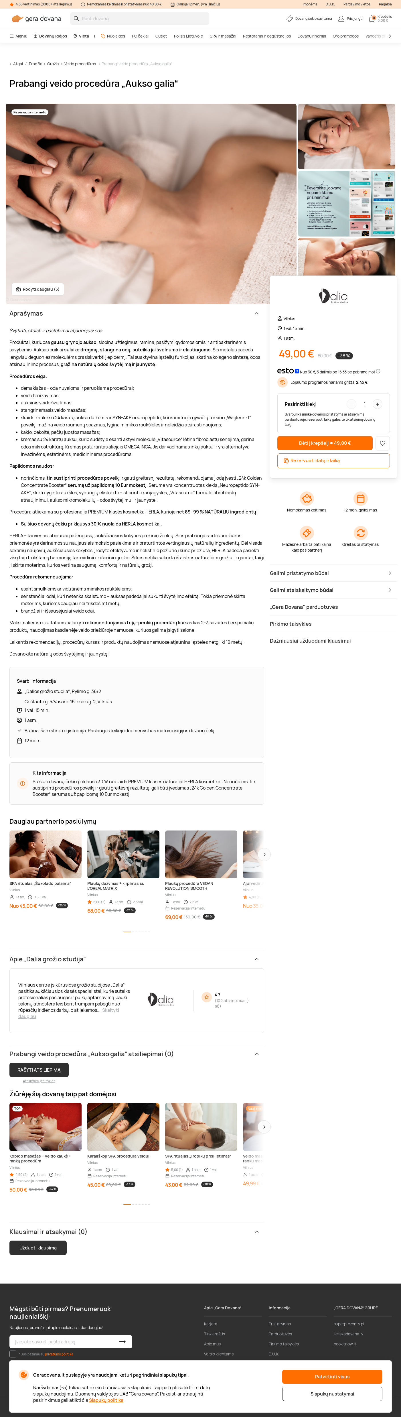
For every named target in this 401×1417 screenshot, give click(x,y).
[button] (264, 854)
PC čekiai (140, 36)
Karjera (210, 1324)
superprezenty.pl (349, 1324)
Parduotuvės (280, 1334)
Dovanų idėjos (50, 36)
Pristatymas (280, 1324)
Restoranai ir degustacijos (267, 36)
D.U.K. (330, 4)
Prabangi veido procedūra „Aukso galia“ (137, 63)
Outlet (161, 36)
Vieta (81, 36)
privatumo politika (59, 1354)
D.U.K (273, 1354)
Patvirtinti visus (332, 1376)
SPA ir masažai (223, 36)
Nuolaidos (112, 36)
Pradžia (35, 63)
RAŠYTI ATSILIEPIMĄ (39, 1070)
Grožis (53, 63)
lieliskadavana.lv (348, 1334)
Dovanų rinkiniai (312, 36)
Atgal (18, 63)
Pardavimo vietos (356, 4)
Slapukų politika (106, 1400)
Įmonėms (310, 4)
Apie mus (212, 1344)
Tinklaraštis (214, 1334)
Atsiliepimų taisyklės (39, 1081)
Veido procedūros (80, 63)
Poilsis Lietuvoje (188, 36)
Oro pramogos (346, 36)
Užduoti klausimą (38, 1248)
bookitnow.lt (345, 1344)
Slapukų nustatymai (332, 1394)
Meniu (18, 36)
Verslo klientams (219, 1354)
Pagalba (385, 4)
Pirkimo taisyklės (284, 1344)
